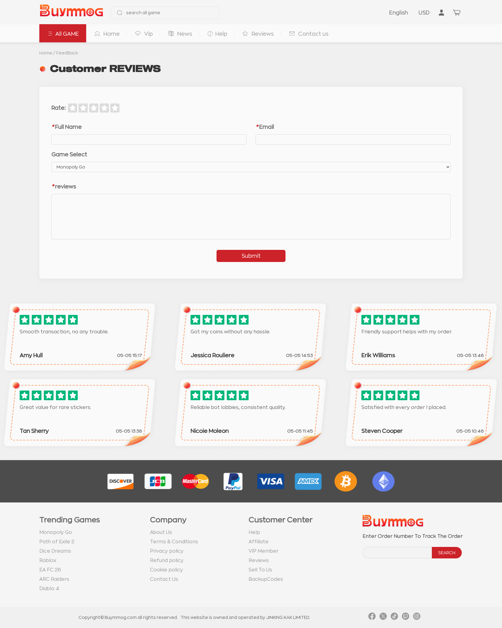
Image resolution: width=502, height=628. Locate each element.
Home (45, 53)
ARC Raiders (54, 579)
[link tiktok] (394, 617)
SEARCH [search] (446, 553)
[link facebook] (372, 617)
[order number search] (398, 552)
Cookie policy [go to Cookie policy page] (166, 569)
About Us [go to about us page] (161, 532)
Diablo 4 (49, 588)
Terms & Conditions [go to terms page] (174, 541)
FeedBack (67, 53)
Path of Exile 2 (56, 541)
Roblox (47, 560)
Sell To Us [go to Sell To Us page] (260, 569)
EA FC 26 (50, 569)
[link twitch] (405, 617)
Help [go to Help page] (254, 532)
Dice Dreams (55, 551)
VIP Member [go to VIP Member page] (264, 551)
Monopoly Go (55, 532)
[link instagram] (416, 617)
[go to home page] (71, 13)
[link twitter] (383, 617)
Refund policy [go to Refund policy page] (167, 560)
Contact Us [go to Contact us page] (164, 579)
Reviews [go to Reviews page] (259, 560)
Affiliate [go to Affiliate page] (259, 541)
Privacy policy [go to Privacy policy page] (167, 551)
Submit (251, 256)
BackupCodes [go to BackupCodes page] (266, 579)
